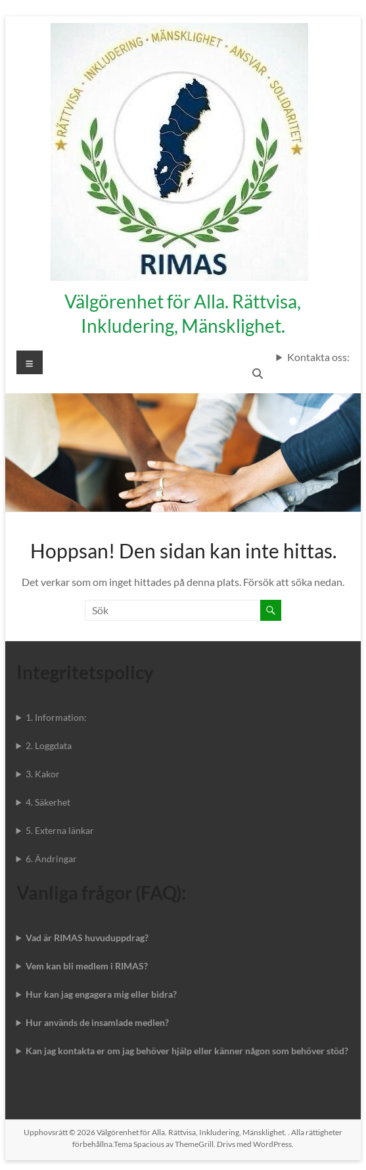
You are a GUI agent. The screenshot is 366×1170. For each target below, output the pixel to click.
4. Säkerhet (48, 802)
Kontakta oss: (318, 357)
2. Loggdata (49, 745)
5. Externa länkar (60, 830)
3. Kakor (43, 773)
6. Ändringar (51, 858)
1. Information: (56, 717)
